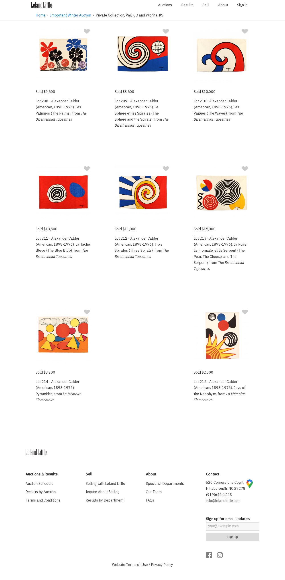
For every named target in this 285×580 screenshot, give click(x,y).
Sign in (242, 5)
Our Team (154, 492)
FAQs (150, 500)
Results (187, 5)
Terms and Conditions (43, 500)
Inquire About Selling (103, 492)
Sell (206, 5)
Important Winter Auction (70, 15)
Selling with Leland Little (105, 483)
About (223, 5)
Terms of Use (137, 564)
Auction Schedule (39, 483)
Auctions (165, 5)
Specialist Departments (165, 483)
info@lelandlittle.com (223, 500)
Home (40, 15)
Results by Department (105, 500)
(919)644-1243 (219, 494)
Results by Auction (41, 492)
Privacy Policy (162, 564)
